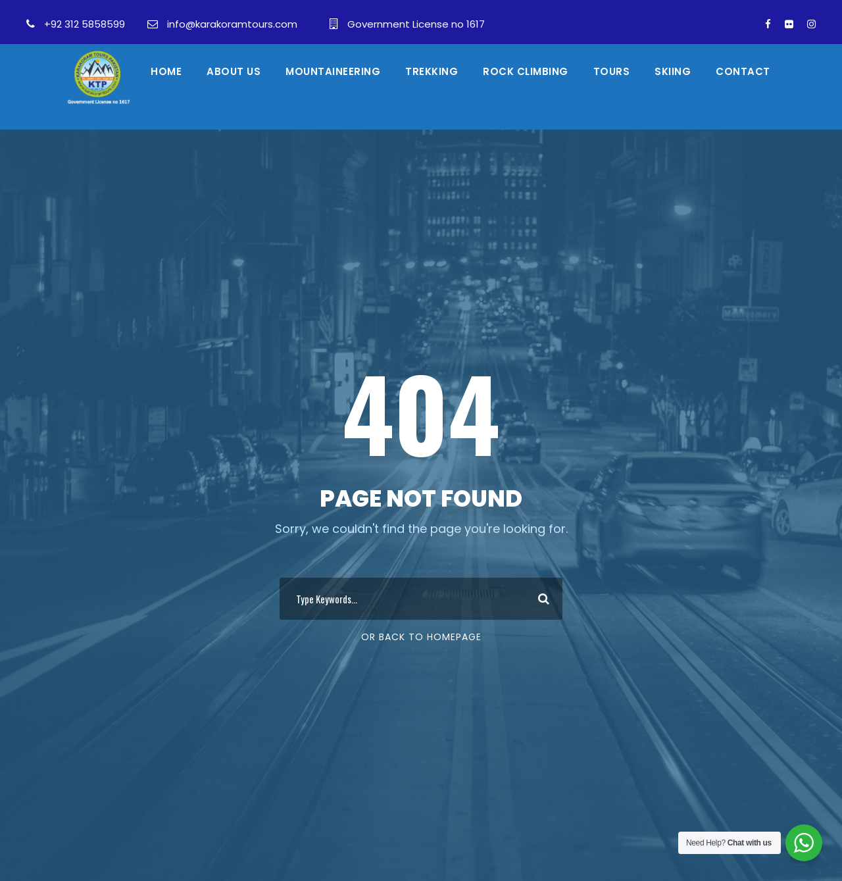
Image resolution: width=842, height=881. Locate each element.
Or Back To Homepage (421, 636)
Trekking (431, 71)
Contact (743, 71)
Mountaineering (332, 71)
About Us (233, 71)
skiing (673, 71)
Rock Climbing (525, 71)
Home (166, 71)
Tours (611, 71)
